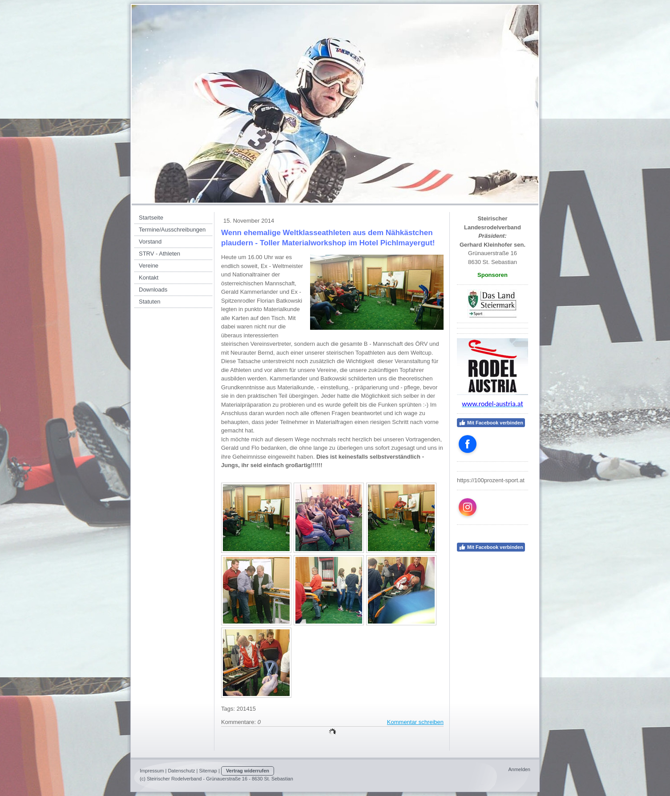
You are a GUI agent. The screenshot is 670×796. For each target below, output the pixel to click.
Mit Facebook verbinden (491, 422)
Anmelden (519, 769)
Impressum (152, 770)
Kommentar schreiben (415, 722)
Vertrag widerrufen (247, 770)
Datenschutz (181, 770)
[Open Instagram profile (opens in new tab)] (467, 507)
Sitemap (208, 770)
